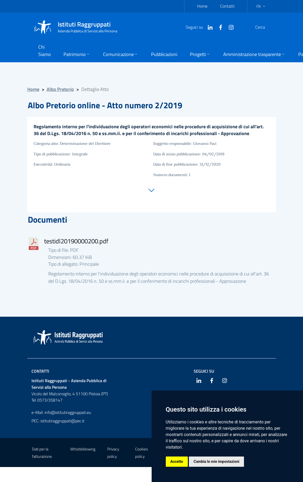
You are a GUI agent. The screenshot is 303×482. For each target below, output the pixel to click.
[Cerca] (265, 27)
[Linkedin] (197, 27)
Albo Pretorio (60, 89)
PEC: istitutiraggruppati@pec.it (57, 421)
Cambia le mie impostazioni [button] (217, 461)
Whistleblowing (82, 450)
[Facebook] (208, 27)
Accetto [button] (177, 461)
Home (202, 6)
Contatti (227, 6)
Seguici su (204, 371)
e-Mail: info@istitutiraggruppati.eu (61, 413)
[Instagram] (218, 27)
